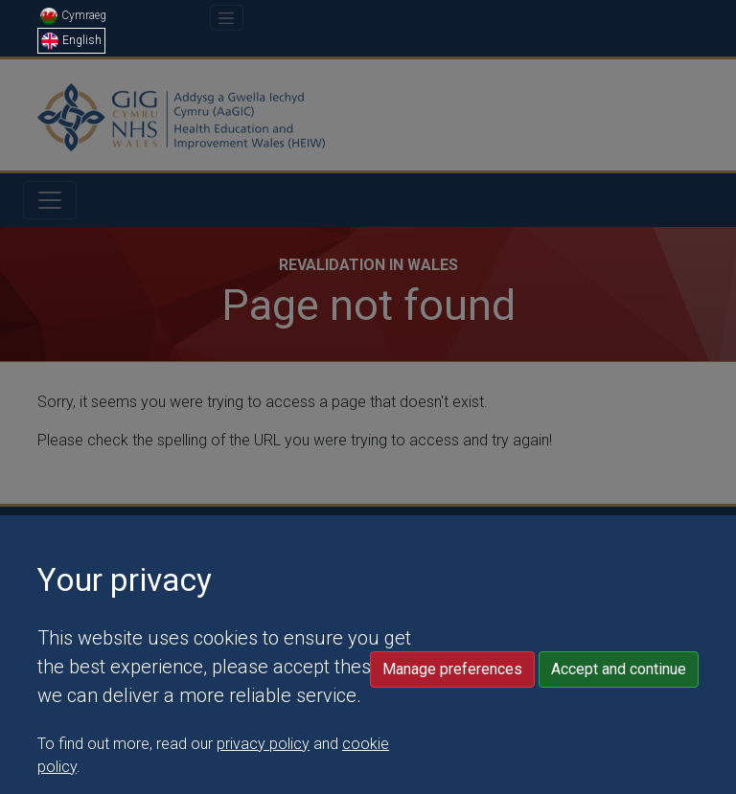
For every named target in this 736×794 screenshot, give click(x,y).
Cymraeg (73, 15)
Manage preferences (452, 717)
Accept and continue (618, 717)
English (71, 40)
